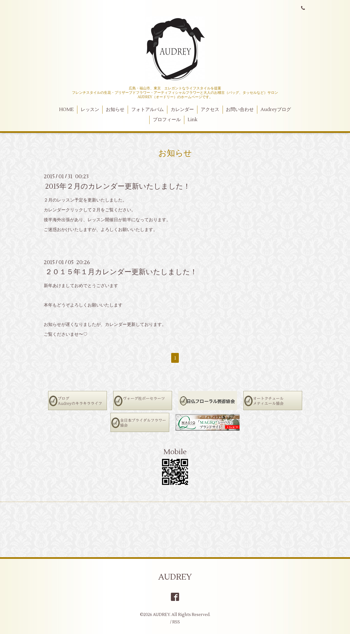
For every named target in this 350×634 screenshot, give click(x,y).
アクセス (210, 110)
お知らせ (115, 110)
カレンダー (182, 110)
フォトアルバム (147, 110)
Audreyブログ (276, 110)
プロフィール (167, 120)
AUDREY (175, 577)
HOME (66, 110)
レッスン (90, 110)
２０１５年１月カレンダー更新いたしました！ (121, 272)
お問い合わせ (240, 110)
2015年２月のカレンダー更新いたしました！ (117, 186)
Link (192, 120)
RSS (176, 622)
